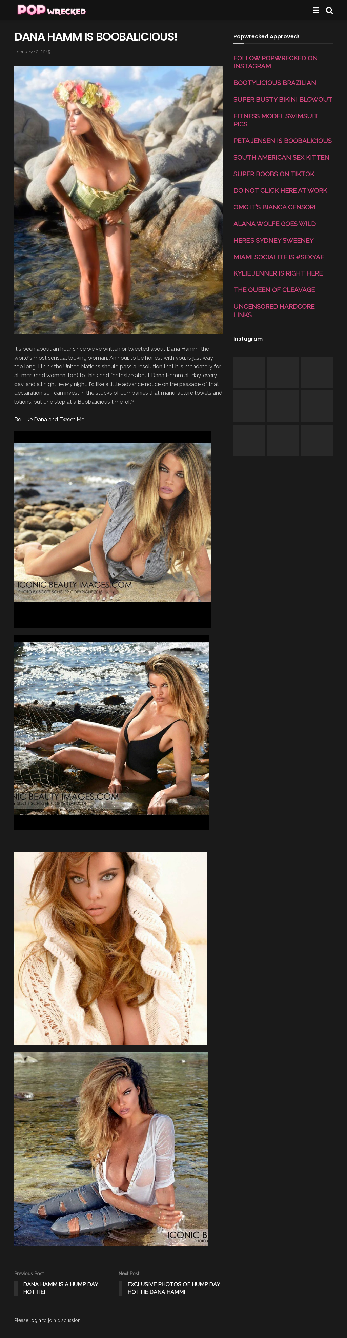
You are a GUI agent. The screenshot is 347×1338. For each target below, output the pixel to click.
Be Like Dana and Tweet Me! (50, 419)
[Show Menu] (316, 10)
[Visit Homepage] (51, 10)
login (35, 1320)
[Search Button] (329, 10)
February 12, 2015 (32, 51)
